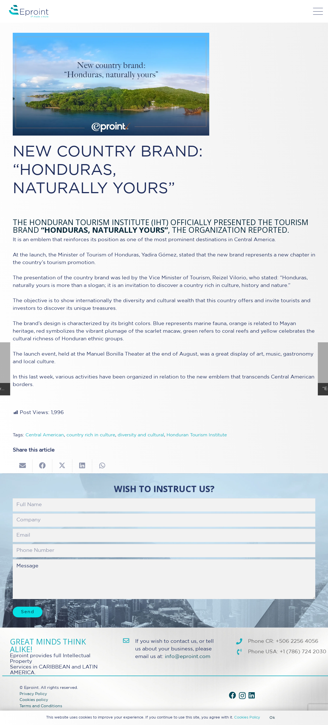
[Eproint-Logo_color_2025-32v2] (28, 11)
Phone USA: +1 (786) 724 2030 (287, 652)
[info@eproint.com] (129, 641)
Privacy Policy (33, 694)
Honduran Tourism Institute (197, 435)
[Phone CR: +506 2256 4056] (242, 642)
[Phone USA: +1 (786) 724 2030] (242, 652)
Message (164, 579)
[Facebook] (232, 695)
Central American (44, 435)
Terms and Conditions (41, 706)
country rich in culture (90, 435)
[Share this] (42, 466)
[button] (318, 11)
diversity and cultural (141, 435)
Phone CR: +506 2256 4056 (283, 641)
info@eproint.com (187, 656)
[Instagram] (242, 696)
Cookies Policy (247, 717)
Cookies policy (34, 700)
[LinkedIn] (252, 695)
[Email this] (23, 466)
